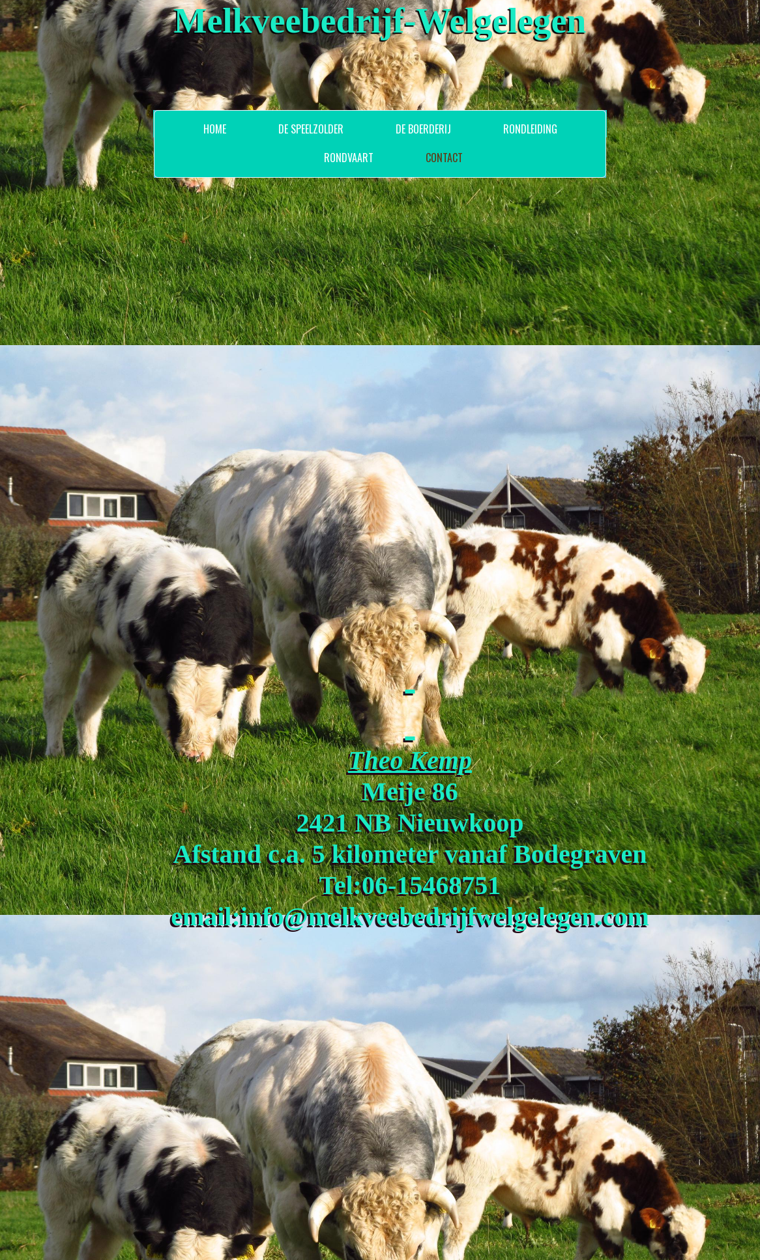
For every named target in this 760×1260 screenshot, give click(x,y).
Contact (444, 157)
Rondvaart (348, 157)
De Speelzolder (310, 129)
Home (214, 129)
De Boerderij (423, 129)
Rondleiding (530, 129)
